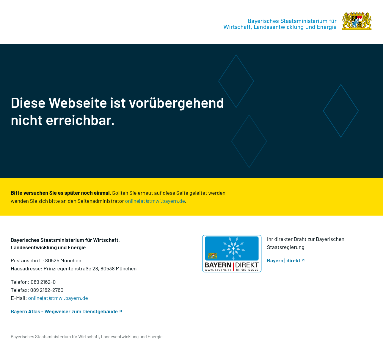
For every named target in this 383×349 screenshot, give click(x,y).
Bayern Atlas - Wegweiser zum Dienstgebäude (64, 311)
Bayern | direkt (284, 260)
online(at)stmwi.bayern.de (155, 200)
